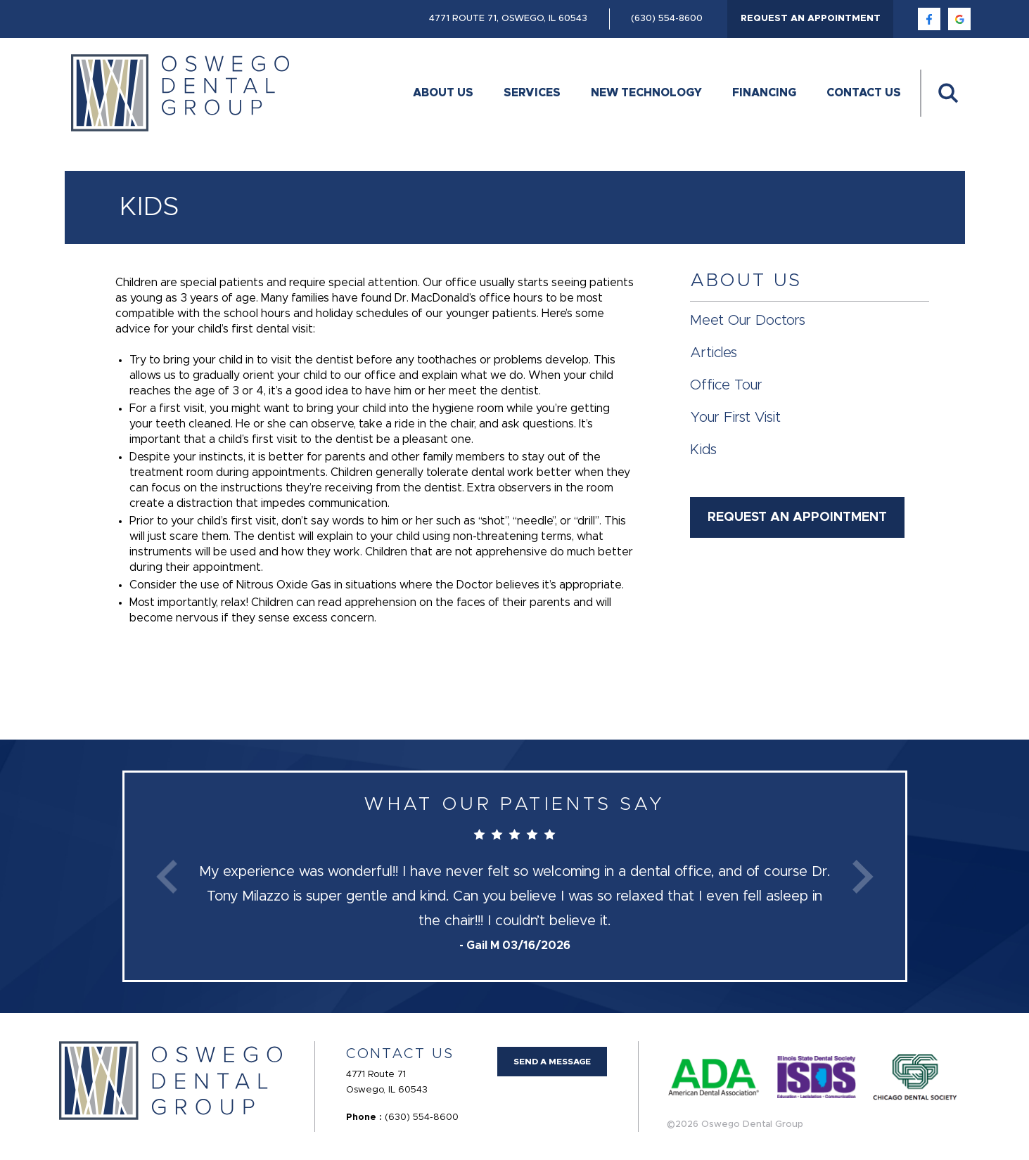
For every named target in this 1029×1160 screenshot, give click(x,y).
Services (532, 92)
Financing (764, 92)
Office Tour (726, 385)
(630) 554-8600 (667, 18)
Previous (167, 876)
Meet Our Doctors (747, 321)
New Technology (646, 92)
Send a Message (552, 1061)
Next (863, 876)
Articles (713, 353)
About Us (443, 92)
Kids (703, 450)
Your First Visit (735, 418)
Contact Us (863, 92)
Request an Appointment (811, 18)
